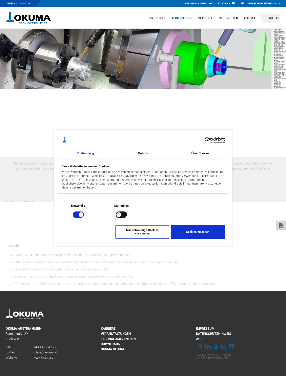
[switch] (118, 214)
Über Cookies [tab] (200, 153)
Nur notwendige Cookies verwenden (142, 231)
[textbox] (271, 18)
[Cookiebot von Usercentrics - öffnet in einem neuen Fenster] (207, 140)
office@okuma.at (45, 352)
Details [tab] (143, 153)
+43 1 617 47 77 (44, 347)
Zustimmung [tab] (85, 153)
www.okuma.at (43, 357)
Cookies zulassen (197, 232)
